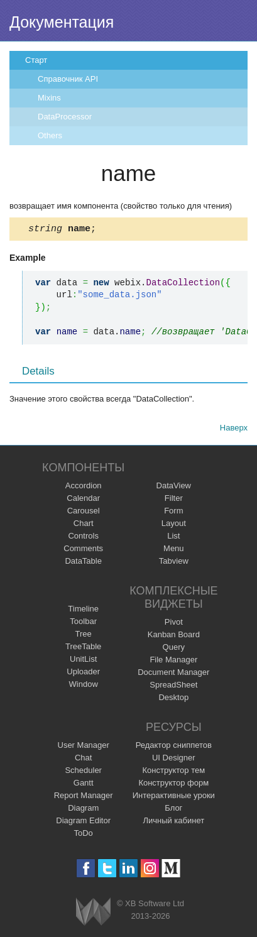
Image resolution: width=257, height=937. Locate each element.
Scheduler (83, 772)
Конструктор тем (173, 772)
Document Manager (173, 674)
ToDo (83, 835)
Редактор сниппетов (174, 747)
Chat (83, 759)
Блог (173, 809)
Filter (174, 500)
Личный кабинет (173, 822)
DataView (173, 487)
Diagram (83, 809)
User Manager (83, 747)
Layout (173, 525)
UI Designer (173, 759)
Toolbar (83, 623)
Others (50, 135)
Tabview (174, 562)
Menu (173, 550)
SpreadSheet (173, 686)
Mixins (49, 97)
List (173, 537)
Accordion (83, 487)
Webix (93, 913)
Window (83, 686)
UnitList (83, 661)
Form (173, 512)
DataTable (83, 562)
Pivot (174, 623)
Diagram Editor (83, 822)
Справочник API (68, 79)
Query (174, 649)
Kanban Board (174, 636)
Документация (61, 22)
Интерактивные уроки (174, 797)
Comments (83, 550)
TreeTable (83, 648)
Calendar (83, 500)
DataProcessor (65, 116)
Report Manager (83, 797)
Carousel (83, 512)
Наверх (234, 429)
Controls (83, 537)
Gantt (84, 784)
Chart (84, 525)
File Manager (173, 661)
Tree (83, 635)
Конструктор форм (173, 784)
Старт (36, 60)
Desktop (173, 699)
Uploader (83, 673)
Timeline (83, 610)
